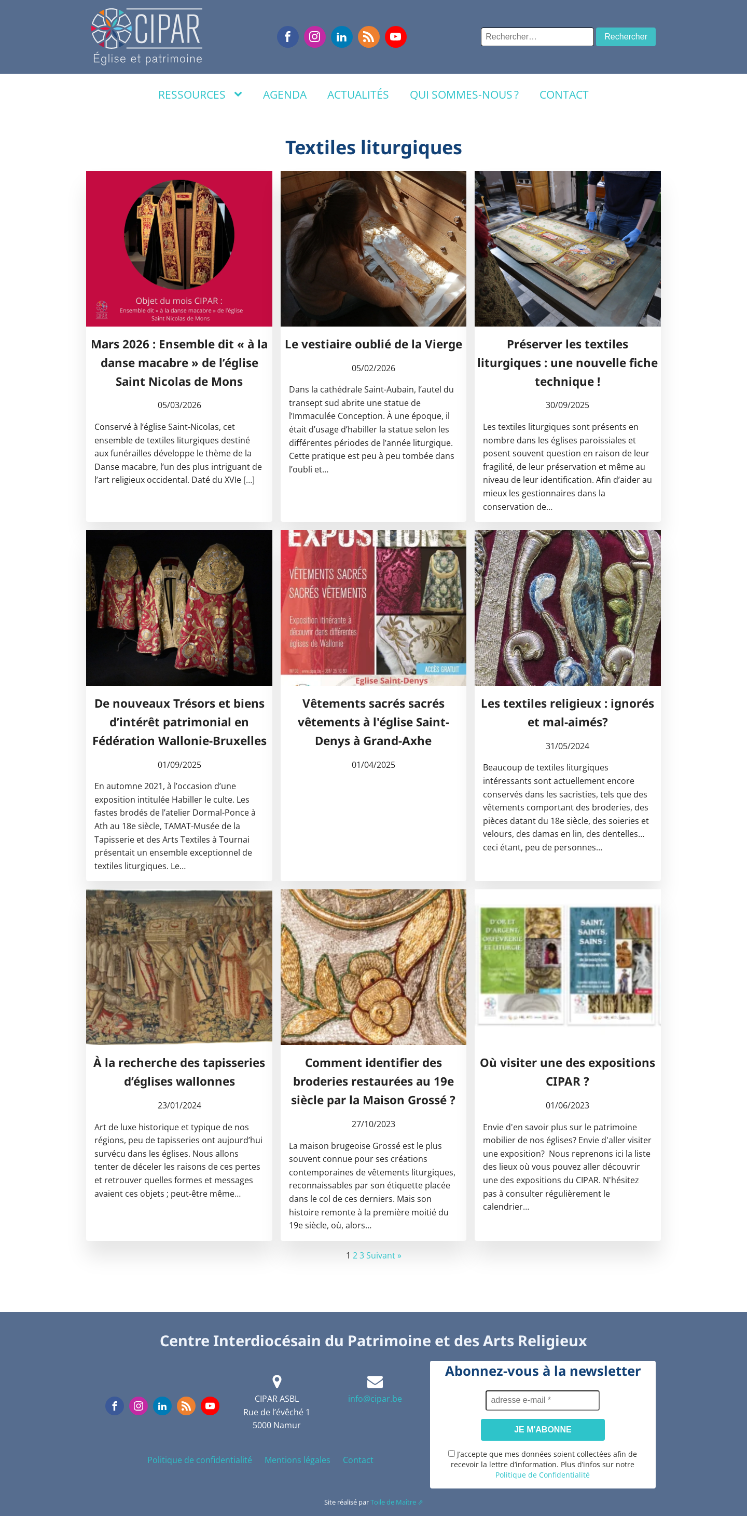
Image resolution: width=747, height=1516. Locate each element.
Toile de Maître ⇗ (396, 1502)
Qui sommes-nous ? (464, 94)
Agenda (285, 94)
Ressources (192, 94)
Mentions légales (297, 1460)
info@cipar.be (375, 1398)
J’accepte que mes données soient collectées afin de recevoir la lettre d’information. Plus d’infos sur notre (542, 1464)
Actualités (358, 94)
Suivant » (384, 1255)
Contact (564, 94)
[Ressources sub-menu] (240, 94)
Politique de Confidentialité (542, 1475)
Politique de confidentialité (199, 1460)
